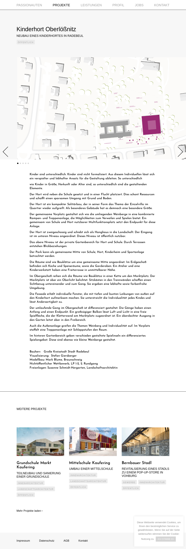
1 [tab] (17, 163)
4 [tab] (25, 163)
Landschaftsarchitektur (36, 489)
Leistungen (91, 5)
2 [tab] (20, 163)
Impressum (23, 540)
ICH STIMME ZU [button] (166, 539)
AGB (66, 540)
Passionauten (29, 5)
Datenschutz (46, 540)
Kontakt (162, 5)
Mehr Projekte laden (29, 510)
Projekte (61, 5)
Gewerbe (129, 482)
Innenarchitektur (30, 483)
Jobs (139, 5)
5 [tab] (28, 163)
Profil (118, 5)
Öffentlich (26, 42)
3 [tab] (23, 163)
